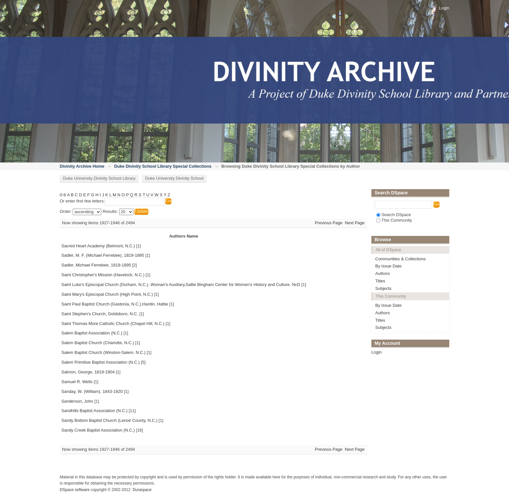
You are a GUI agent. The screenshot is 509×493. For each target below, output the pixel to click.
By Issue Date (388, 266)
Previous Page (328, 222)
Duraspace (141, 489)
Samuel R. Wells (77, 381)
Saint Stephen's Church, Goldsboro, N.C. (99, 313)
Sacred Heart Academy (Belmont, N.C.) (98, 245)
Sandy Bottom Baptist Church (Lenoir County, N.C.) (109, 420)
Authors (382, 273)
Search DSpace (393, 214)
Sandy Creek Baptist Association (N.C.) (98, 430)
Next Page (355, 222)
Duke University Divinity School (174, 178)
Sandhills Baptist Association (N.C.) (94, 410)
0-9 (63, 194)
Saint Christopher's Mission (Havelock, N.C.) (102, 274)
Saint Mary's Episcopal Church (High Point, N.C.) (107, 294)
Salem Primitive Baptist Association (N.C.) (100, 362)
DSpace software (75, 489)
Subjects (383, 288)
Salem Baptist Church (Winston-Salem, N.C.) (103, 352)
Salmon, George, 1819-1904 (88, 372)
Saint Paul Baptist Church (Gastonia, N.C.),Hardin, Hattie (114, 304)
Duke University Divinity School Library (99, 178)
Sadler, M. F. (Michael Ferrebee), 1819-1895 (102, 255)
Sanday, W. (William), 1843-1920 (92, 391)
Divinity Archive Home (82, 166)
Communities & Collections (400, 258)
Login (444, 8)
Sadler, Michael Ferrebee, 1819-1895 (96, 265)
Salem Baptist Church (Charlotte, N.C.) (97, 342)
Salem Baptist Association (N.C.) (91, 333)
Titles (380, 281)
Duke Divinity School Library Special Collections (163, 166)
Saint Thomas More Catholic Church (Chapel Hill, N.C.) (113, 323)
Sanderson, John (77, 401)
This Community (394, 220)
